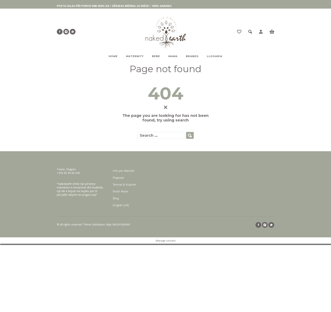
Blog (116, 198)
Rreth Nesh (120, 191)
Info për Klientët (123, 171)
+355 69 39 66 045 (68, 173)
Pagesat (118, 177)
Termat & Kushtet (124, 184)
